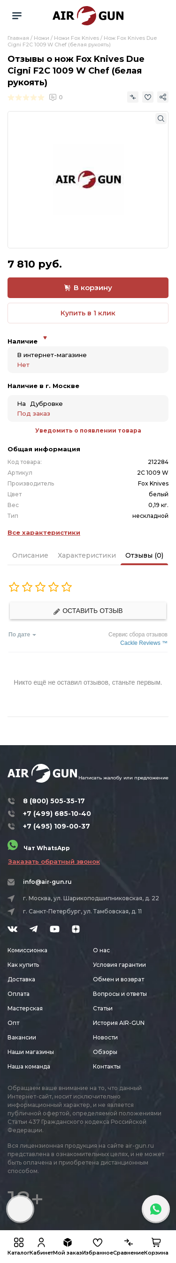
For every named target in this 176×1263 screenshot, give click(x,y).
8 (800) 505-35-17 (54, 801)
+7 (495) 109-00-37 (56, 826)
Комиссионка (27, 950)
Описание (30, 555)
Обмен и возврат (118, 979)
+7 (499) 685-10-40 (57, 813)
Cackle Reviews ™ (144, 643)
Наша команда (29, 1066)
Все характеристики (44, 532)
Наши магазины (31, 1051)
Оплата (19, 993)
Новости (105, 1037)
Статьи (103, 1008)
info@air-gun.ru (47, 881)
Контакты (107, 1066)
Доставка (21, 979)
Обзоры (105, 1051)
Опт (13, 1022)
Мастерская (25, 1008)
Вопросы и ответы (120, 993)
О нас (101, 950)
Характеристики (87, 555)
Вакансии (22, 1037)
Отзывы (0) (144, 555)
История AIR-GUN (119, 1022)
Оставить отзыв (87, 611)
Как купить (23, 964)
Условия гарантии (119, 964)
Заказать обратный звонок (54, 861)
